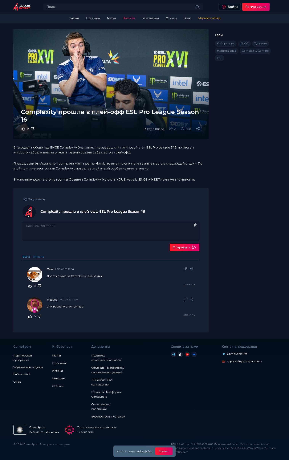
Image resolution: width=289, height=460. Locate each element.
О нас (17, 381)
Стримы (57, 386)
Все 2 (26, 256)
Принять (164, 451)
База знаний (22, 374)
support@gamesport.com (244, 361)
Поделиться (36, 199)
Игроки (57, 370)
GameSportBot (237, 354)
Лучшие (38, 256)
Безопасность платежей (108, 416)
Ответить (189, 284)
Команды (58, 378)
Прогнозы (59, 363)
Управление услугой (28, 367)
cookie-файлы (144, 451)
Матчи (56, 355)
